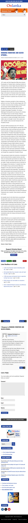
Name (2, 398)
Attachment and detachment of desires (9, 483)
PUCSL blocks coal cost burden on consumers (14, 280)
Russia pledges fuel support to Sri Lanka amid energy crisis (13, 465)
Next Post (22, 321)
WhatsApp (9, 261)
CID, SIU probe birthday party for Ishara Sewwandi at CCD (12, 461)
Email (2, 403)
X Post (14, 261)
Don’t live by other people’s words (8, 487)
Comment (12, 49)
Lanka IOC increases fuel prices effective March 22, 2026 (13, 472)
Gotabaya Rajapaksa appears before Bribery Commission (12, 475)
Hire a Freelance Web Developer (9, 452)
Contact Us (14, 519)
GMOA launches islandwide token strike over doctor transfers (13, 468)
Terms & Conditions (22, 519)
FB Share (3, 261)
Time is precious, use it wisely (7, 485)
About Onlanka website (6, 519)
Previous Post (6, 321)
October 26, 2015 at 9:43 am (12, 335)
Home (4, 419)
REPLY (24, 261)
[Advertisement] (14, 32)
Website (3, 408)
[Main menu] (13, 14)
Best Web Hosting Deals (7, 454)
